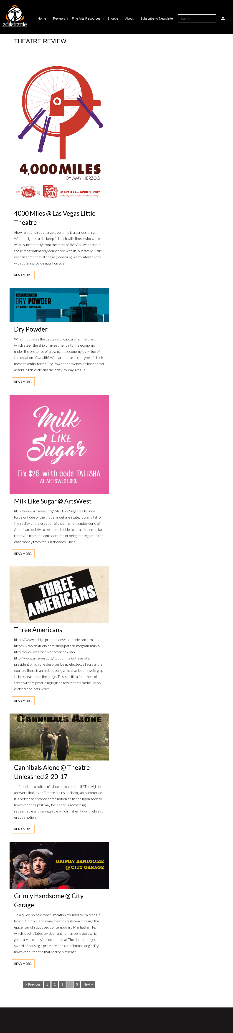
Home (42, 18)
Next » (88, 984)
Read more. (23, 275)
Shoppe (112, 18)
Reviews (59, 18)
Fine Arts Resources (86, 18)
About (129, 18)
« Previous (33, 984)
